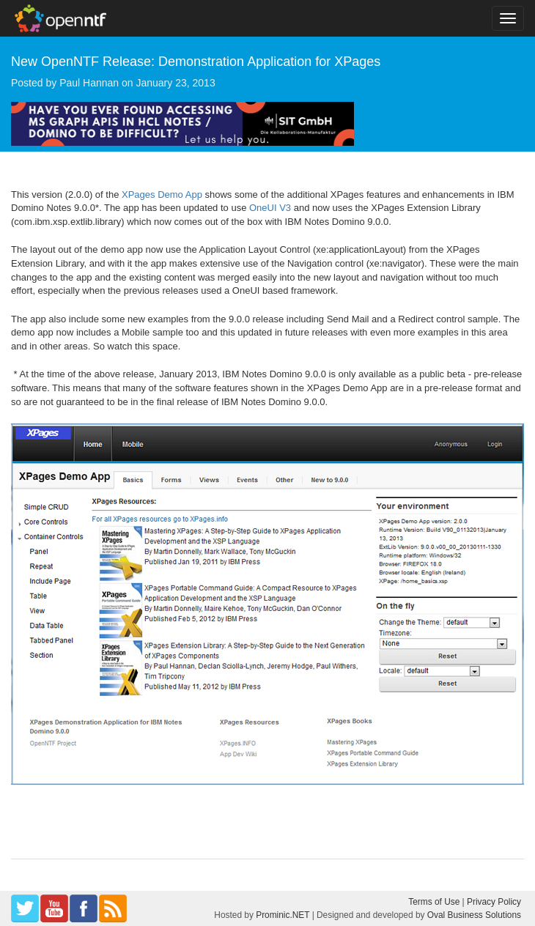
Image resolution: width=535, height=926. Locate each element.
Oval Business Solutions (474, 915)
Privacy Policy (494, 902)
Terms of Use (434, 902)
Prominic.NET (282, 915)
